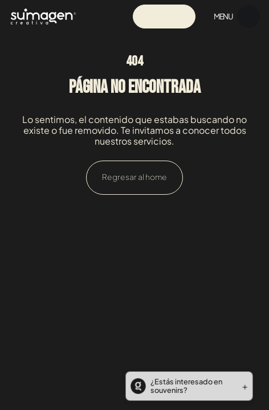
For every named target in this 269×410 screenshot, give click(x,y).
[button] (186, 386)
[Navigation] (43, 16)
